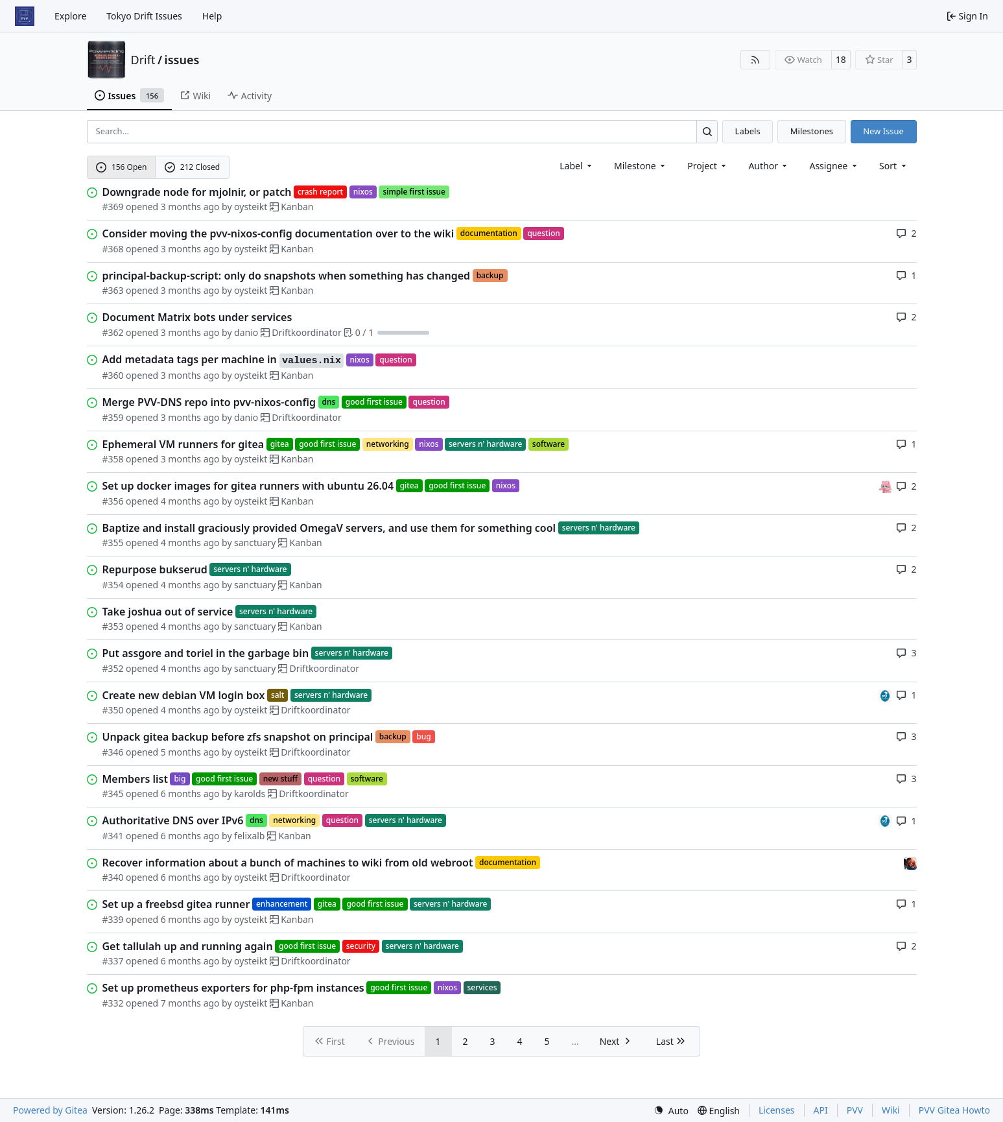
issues (182, 59)
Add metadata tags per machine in (223, 360)
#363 (113, 290)
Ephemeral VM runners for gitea (183, 444)
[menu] (894, 165)
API (821, 1110)
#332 (113, 1003)
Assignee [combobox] (834, 166)
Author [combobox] (768, 166)
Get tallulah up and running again (187, 946)
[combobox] (576, 165)
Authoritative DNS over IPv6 (173, 820)
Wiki (891, 1110)
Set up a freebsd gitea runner (176, 904)
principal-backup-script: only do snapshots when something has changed (286, 275)
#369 (113, 206)
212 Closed (192, 167)
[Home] (24, 16)
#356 (113, 501)
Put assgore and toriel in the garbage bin (205, 653)
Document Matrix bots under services (197, 317)
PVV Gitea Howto (954, 1110)
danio (246, 332)
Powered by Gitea (50, 1110)
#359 (113, 417)
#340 (113, 877)
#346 (113, 752)
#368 (113, 249)
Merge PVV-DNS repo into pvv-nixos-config (209, 402)
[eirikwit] (910, 862)
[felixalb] (885, 695)
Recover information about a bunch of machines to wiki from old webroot (287, 862)
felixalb (249, 836)
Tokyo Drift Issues (144, 16)
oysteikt (250, 206)
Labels (748, 131)
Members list (135, 778)
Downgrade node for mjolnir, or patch (197, 191)
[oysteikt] (885, 485)
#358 (113, 459)
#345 (113, 793)
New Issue (883, 131)
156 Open (121, 167)
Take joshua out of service (167, 611)
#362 (113, 332)
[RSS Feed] (755, 59)
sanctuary (255, 542)
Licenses (777, 1110)
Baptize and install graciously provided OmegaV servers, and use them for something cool (329, 527)
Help (212, 16)
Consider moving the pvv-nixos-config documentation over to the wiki (278, 233)
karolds (249, 793)
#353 (113, 626)
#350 (113, 710)
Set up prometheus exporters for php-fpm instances (233, 987)
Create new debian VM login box (183, 695)
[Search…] (707, 131)
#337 (113, 961)
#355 (113, 542)
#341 (113, 836)
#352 (113, 668)
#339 (113, 919)
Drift (143, 59)
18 (841, 59)
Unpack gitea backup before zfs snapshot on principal (237, 736)
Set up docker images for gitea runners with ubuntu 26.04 (248, 485)
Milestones (811, 131)
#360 (113, 375)
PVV (855, 1110)
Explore (70, 16)
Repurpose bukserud (154, 569)
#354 (113, 585)
